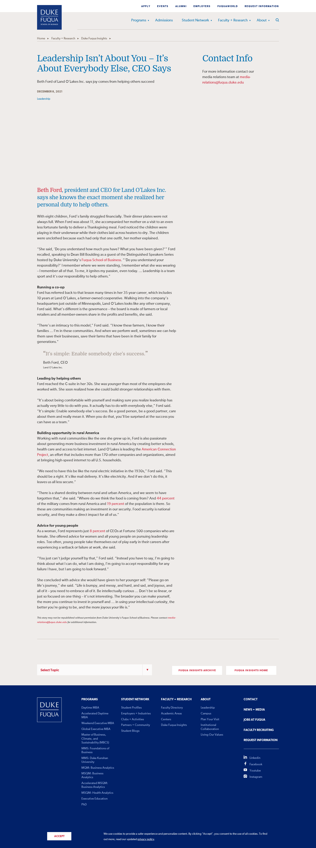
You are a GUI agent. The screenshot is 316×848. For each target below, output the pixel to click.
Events (162, 6)
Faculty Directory (172, 707)
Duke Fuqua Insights (94, 38)
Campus (206, 713)
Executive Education (94, 798)
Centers (166, 719)
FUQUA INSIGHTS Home (251, 670)
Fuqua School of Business (101, 260)
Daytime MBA (90, 707)
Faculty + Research (233, 20)
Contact (251, 699)
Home (41, 38)
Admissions (164, 20)
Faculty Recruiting (259, 730)
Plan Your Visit (210, 719)
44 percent (166, 498)
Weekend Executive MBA (97, 723)
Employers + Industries (136, 713)
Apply (145, 6)
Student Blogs (130, 730)
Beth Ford (49, 190)
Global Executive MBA (95, 729)
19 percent (115, 504)
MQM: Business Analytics (97, 767)
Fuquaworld (227, 6)
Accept (59, 836)
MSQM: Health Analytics (97, 792)
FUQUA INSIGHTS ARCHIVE (197, 670)
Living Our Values (212, 734)
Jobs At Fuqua (254, 719)
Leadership (208, 707)
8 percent (97, 531)
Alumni (181, 6)
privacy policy (145, 839)
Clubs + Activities (132, 719)
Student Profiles (131, 707)
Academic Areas (171, 713)
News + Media (254, 709)
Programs (138, 20)
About (262, 20)
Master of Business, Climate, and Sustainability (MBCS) (95, 738)
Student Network (195, 20)
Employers (202, 6)
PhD (84, 804)
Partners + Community (135, 725)
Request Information (262, 6)
